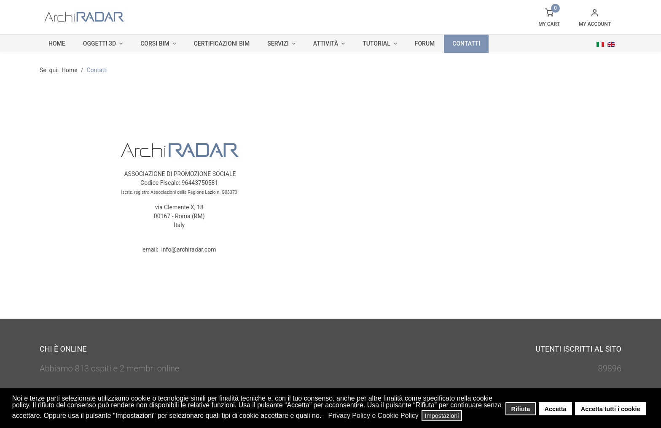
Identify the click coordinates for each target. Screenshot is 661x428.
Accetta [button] (556, 409)
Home (56, 43)
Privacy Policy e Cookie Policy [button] (373, 415)
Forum (425, 43)
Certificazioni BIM (222, 43)
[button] (324, 416)
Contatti (466, 43)
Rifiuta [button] (520, 409)
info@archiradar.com (188, 249)
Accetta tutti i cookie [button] (610, 409)
